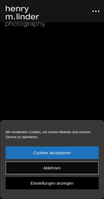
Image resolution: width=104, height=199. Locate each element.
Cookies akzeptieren (52, 152)
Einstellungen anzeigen (52, 183)
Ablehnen (52, 168)
